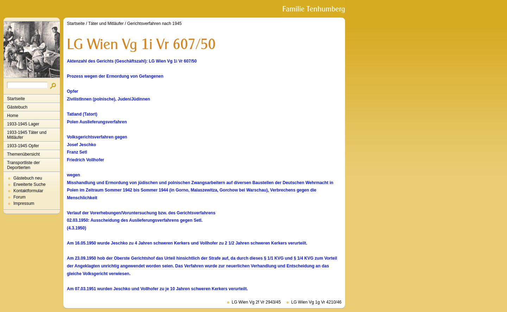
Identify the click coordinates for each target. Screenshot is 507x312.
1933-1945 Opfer (23, 145)
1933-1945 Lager (23, 124)
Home (12, 115)
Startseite (16, 98)
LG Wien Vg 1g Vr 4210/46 (316, 302)
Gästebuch (17, 107)
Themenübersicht (23, 154)
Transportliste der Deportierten (23, 165)
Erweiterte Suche (29, 184)
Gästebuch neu (27, 178)
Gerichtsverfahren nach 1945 (154, 23)
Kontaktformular (28, 190)
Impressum (23, 203)
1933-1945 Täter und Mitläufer (26, 135)
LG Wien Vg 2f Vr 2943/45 (256, 302)
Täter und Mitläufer (106, 23)
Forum (19, 197)
